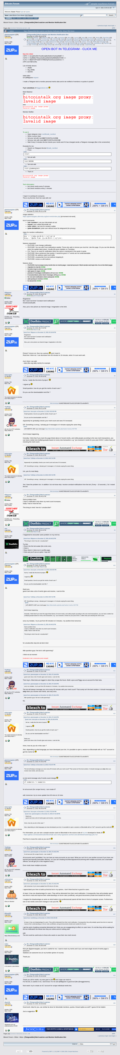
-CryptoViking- (89, 44)
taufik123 (69, 40)
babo (83, 37)
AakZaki (77, 42)
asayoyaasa (73, 44)
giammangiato (10, 34)
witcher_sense (86, 42)
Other (16, 22)
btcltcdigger (102, 42)
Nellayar (49, 44)
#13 (114, 761)
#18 (114, 945)
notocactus (9, 879)
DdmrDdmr (106, 37)
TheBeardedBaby (32, 43)
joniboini (29, 39)
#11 (114, 670)
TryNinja (8, 407)
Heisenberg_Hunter (88, 39)
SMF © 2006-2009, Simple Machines (67, 1051)
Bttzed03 (72, 43)
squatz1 (90, 37)
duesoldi (69, 39)
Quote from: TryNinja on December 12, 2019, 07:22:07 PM (39, 764)
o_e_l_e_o (55, 43)
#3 (114, 294)
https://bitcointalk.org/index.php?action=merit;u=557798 (61, 429)
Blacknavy (42, 44)
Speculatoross (33, 40)
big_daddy (81, 43)
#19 (114, 975)
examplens (53, 40)
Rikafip (95, 42)
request (35, 77)
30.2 (26, 15)
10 (20, 28)
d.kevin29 (55, 39)
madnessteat (68, 42)
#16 (114, 880)
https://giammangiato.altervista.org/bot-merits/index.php (41, 216)
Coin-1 (44, 42)
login (22, 11)
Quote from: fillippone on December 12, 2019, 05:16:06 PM (40, 332)
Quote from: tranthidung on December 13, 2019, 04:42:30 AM (40, 918)
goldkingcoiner (53, 42)
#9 (114, 530)
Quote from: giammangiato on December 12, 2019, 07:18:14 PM (41, 695)
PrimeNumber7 (45, 39)
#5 (114, 375)
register (27, 11)
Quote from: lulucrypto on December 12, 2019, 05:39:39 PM (40, 411)
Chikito (91, 40)
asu (28, 44)
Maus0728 (77, 39)
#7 (114, 454)
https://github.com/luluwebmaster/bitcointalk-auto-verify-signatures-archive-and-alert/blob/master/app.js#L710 (61, 835)
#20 (114, 1003)
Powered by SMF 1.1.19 (49, 1051)
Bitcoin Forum (8, 22)
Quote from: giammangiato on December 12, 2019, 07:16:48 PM (41, 674)
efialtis (48, 43)
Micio (69, 37)
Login (24, 18)
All (29, 28)
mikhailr (57, 44)
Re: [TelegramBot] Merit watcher (38, 210)
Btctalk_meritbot (52, 148)
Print (113, 28)
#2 (114, 210)
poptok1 (88, 43)
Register (30, 18)
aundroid (108, 39)
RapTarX (106, 43)
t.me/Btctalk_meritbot (48, 134)
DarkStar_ (36, 37)
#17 (114, 914)
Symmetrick (61, 37)
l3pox (107, 40)
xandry (37, 39)
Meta (21, 22)
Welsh (97, 37)
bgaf (81, 44)
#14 (114, 808)
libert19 (76, 40)
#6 (114, 407)
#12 (114, 713)
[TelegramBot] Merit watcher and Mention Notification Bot (45, 22)
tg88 (61, 42)
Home (8, 18)
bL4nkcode (64, 43)
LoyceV (76, 37)
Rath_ (52, 37)
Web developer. (54, 403)
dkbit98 (37, 42)
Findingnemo (99, 40)
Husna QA (30, 42)
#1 (114, 39)
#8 (114, 495)
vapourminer (43, 40)
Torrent (30, 15)
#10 (114, 565)
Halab (62, 39)
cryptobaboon (97, 43)
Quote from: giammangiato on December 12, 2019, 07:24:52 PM (41, 851)
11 (22, 28)
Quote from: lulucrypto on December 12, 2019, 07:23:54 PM (40, 811)
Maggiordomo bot (42, 88)
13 (25, 28)
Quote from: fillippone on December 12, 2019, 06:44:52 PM (40, 538)
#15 (114, 848)
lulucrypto (64, 44)
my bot (85, 833)
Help (14, 18)
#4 (114, 328)
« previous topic (102, 25)
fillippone (44, 37)
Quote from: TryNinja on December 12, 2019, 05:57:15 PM (39, 458)
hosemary (84, 40)
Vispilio (41, 43)
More (35, 18)
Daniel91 (61, 40)
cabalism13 (100, 39)
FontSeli (33, 44)
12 (24, 28)
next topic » (112, 25)
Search (19, 18)
